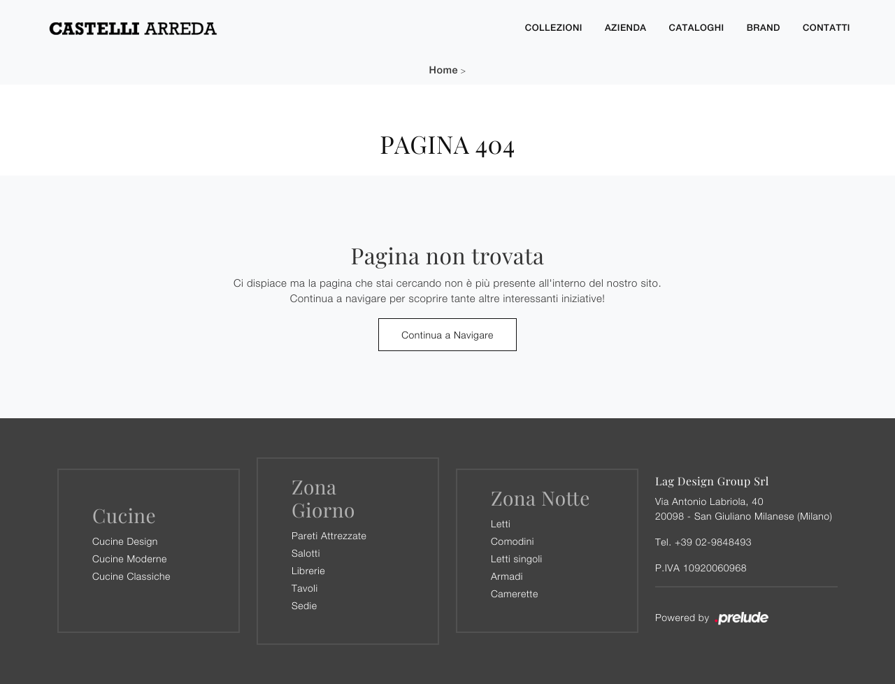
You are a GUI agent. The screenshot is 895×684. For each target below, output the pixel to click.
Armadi (507, 576)
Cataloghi (696, 27)
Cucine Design (125, 541)
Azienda (626, 27)
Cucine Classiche (131, 576)
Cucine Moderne (129, 558)
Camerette (514, 593)
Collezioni (553, 27)
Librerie (308, 570)
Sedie (304, 605)
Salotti (306, 553)
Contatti (826, 27)
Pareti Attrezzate (329, 535)
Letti (500, 523)
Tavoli (305, 588)
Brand (763, 27)
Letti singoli (517, 558)
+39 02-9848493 (713, 542)
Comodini (512, 541)
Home (443, 70)
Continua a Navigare (447, 335)
